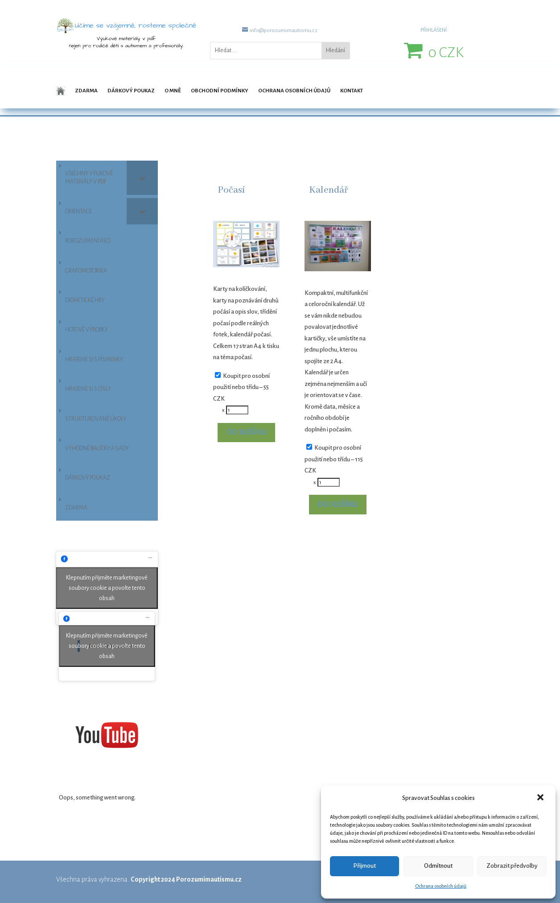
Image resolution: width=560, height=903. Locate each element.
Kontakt (351, 91)
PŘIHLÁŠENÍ (433, 30)
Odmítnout (438, 865)
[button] (541, 798)
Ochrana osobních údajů (440, 886)
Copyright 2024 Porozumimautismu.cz (186, 879)
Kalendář (328, 190)
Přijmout (364, 865)
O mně (173, 91)
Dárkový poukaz (131, 91)
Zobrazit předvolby (512, 865)
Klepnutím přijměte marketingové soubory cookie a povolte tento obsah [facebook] (107, 588)
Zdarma (86, 91)
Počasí (231, 190)
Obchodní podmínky (219, 91)
